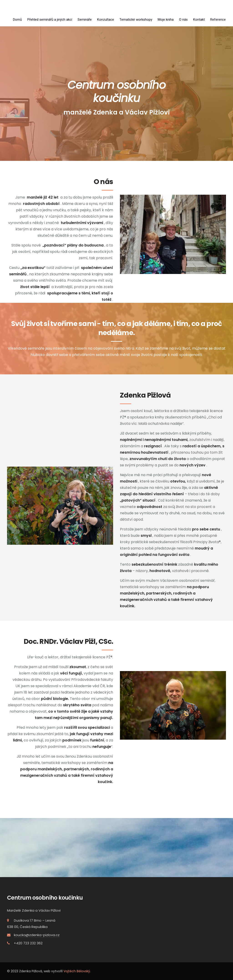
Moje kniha (166, 19)
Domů (17, 19)
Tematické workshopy (135, 19)
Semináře (85, 19)
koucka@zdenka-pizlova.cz (37, 935)
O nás (183, 19)
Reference (218, 19)
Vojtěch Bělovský (76, 971)
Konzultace (105, 19)
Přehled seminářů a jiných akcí (49, 19)
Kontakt (199, 19)
